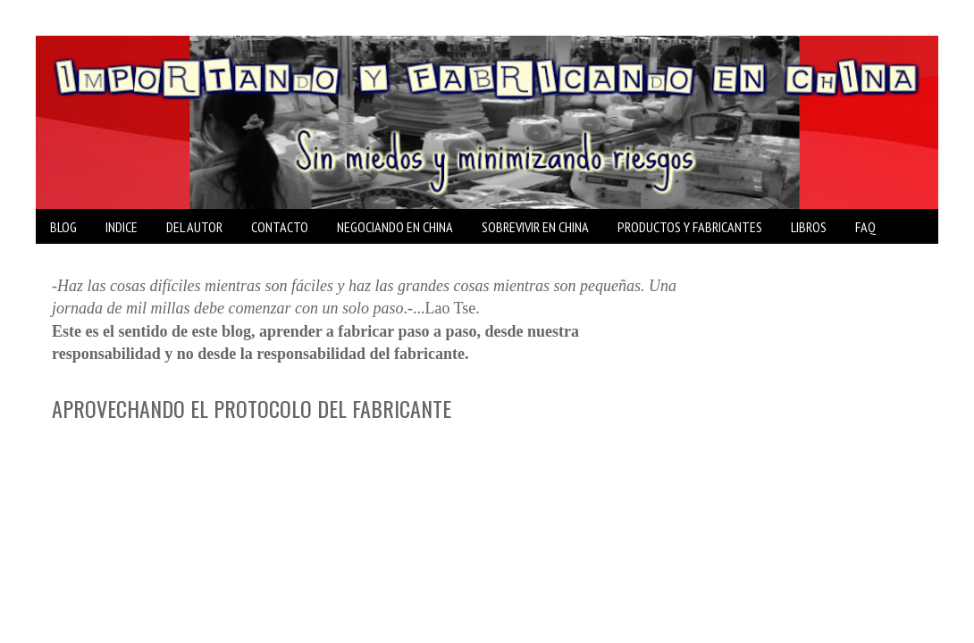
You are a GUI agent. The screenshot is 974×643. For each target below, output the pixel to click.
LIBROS (809, 227)
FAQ (865, 227)
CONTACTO (279, 227)
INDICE (121, 227)
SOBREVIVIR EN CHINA (535, 227)
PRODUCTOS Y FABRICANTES (689, 227)
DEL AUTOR (194, 227)
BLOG (63, 227)
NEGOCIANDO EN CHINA (395, 227)
